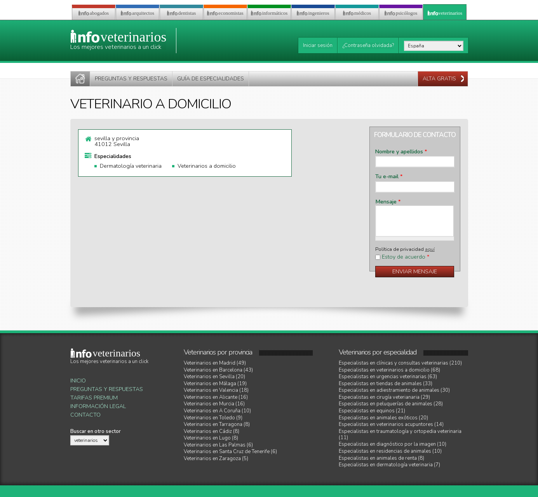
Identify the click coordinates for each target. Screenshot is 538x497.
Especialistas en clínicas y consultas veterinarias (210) (400, 363)
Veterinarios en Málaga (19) (215, 383)
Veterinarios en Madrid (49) (215, 363)
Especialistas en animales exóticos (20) (383, 417)
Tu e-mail (388, 177)
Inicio (78, 380)
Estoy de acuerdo (405, 257)
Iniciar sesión (318, 45)
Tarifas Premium (94, 397)
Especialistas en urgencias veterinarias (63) (388, 376)
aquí (430, 249)
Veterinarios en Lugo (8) (211, 437)
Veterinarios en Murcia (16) (214, 403)
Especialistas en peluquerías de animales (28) (391, 403)
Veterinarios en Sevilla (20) (214, 376)
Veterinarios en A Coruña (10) (217, 410)
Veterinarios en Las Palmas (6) (218, 444)
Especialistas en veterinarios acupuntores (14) (391, 424)
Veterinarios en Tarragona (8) (217, 424)
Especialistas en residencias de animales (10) (390, 451)
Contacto (85, 415)
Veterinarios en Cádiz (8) (211, 431)
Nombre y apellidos (401, 152)
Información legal (98, 406)
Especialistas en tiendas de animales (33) (385, 383)
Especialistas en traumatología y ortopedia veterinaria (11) (400, 434)
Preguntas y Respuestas (106, 389)
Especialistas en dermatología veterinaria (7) (389, 464)
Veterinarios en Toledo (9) (213, 417)
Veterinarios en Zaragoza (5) (216, 458)
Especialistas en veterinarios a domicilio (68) (389, 370)
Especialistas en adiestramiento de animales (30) (394, 390)
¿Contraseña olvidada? (368, 45)
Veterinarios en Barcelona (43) (218, 370)
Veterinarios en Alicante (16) (216, 397)
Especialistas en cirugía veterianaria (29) (384, 397)
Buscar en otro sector (95, 431)
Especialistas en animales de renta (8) (381, 458)
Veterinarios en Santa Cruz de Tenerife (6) (230, 451)
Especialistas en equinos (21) (372, 410)
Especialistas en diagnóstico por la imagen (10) (392, 444)
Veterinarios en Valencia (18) (216, 390)
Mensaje (387, 202)
